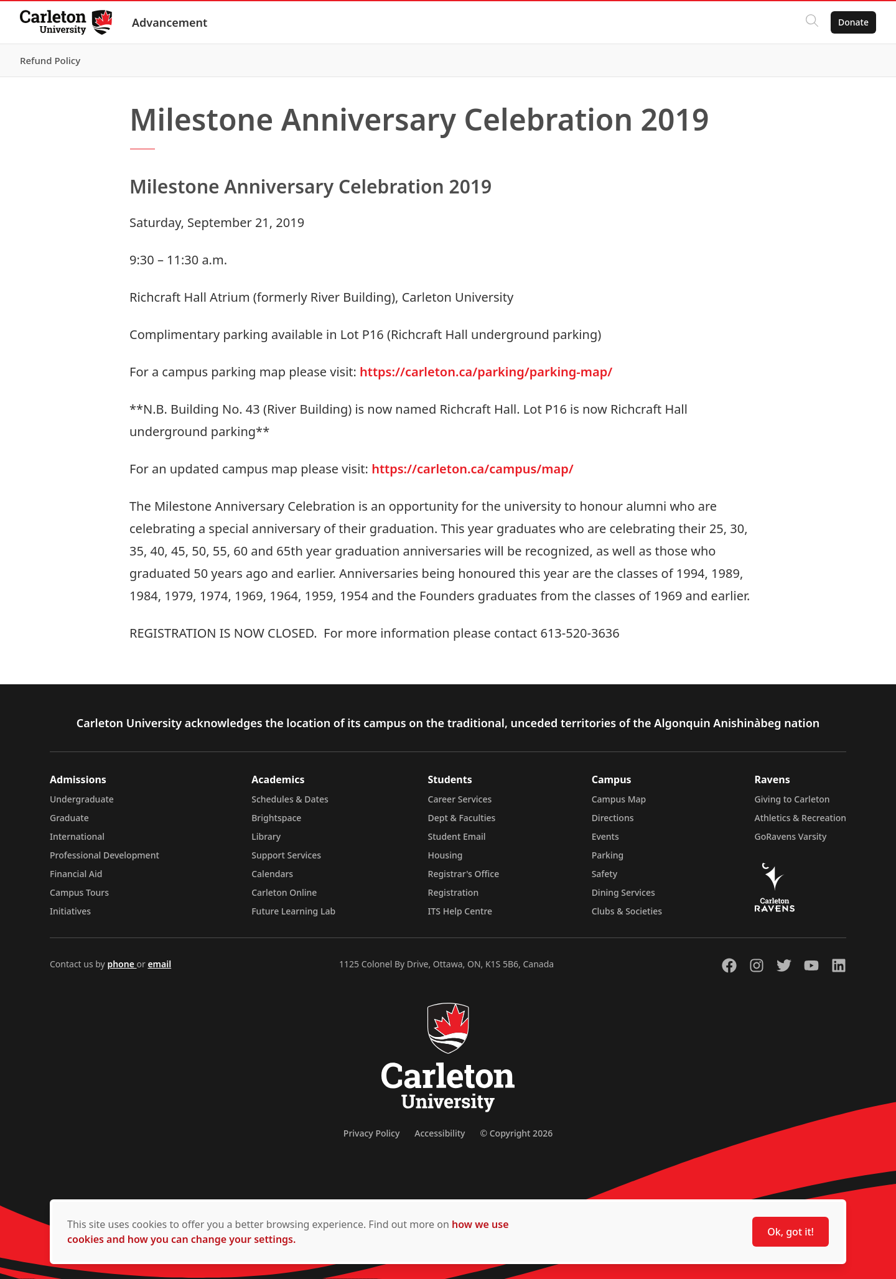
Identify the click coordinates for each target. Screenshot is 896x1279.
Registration (453, 892)
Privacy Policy (371, 1133)
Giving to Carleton (792, 799)
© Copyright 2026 (516, 1133)
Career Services (460, 799)
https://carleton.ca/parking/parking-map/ (486, 371)
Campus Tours (79, 892)
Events (605, 836)
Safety (605, 874)
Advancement (169, 22)
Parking (608, 855)
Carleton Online (284, 892)
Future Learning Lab (293, 911)
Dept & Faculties (462, 818)
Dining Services (623, 892)
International (77, 836)
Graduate (69, 818)
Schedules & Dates (290, 799)
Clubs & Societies (627, 911)
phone (121, 964)
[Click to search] (812, 22)
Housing (445, 855)
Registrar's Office (464, 874)
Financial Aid (76, 874)
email (159, 964)
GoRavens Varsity (791, 836)
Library (266, 836)
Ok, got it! (790, 1232)
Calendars (272, 874)
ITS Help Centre (460, 911)
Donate (853, 22)
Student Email (457, 836)
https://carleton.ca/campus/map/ (472, 468)
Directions (613, 818)
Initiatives (70, 911)
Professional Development (104, 855)
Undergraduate (82, 799)
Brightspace (276, 818)
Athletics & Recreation (800, 818)
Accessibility (439, 1133)
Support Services (286, 855)
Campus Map (619, 799)
